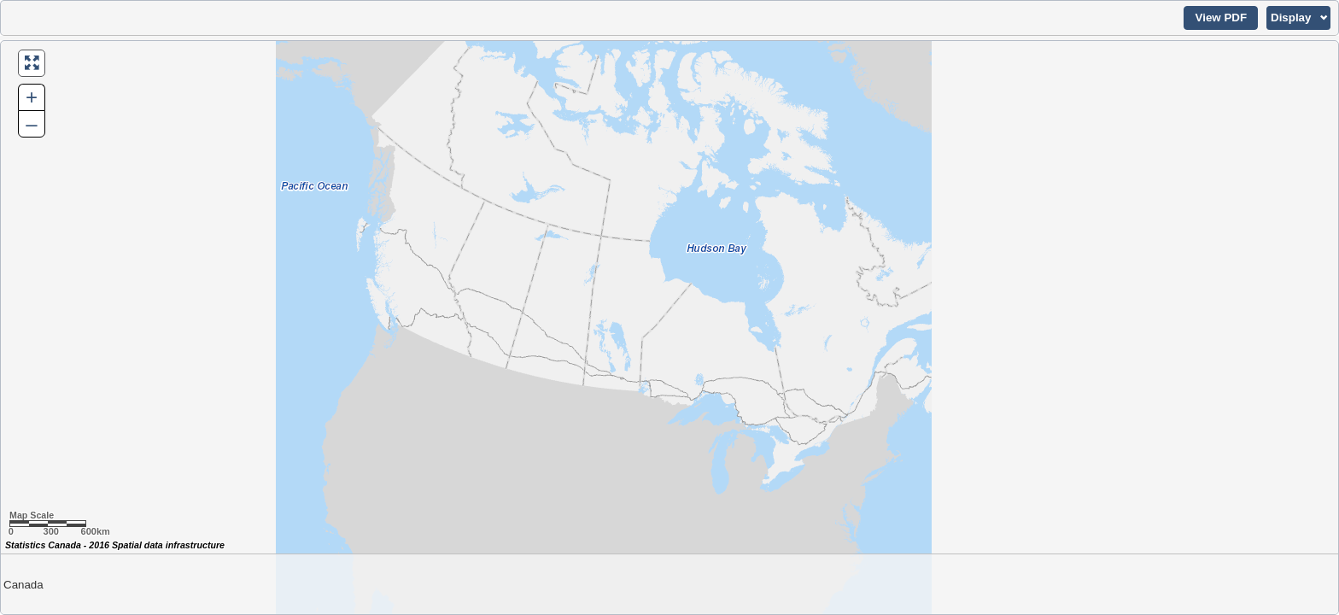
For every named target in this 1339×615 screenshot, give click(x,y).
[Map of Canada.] (669, 327)
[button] (1221, 18)
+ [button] (32, 96)
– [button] (31, 123)
